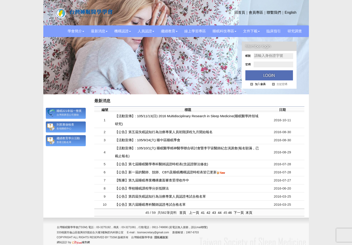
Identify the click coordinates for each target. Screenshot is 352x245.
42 (208, 212)
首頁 (182, 212)
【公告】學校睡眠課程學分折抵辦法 (142, 188)
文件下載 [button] (251, 31)
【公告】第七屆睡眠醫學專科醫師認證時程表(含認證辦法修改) (161, 164)
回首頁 (239, 12)
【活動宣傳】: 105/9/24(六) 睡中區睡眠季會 (147, 140)
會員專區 (256, 12)
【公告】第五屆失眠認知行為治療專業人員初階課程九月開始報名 (164, 132)
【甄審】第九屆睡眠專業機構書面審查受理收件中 (152, 180)
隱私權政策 (161, 237)
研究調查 (295, 31)
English (290, 12)
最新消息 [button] (99, 31)
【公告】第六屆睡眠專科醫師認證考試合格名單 (150, 204)
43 (214, 212)
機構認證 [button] (122, 31)
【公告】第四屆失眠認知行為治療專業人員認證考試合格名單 (160, 196)
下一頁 (239, 212)
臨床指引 (273, 31)
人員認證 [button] (146, 31)
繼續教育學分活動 (68, 138)
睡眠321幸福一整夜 (69, 111)
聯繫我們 (274, 12)
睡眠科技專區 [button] (224, 31)
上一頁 (194, 212)
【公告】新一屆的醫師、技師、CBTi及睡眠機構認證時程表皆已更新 (166, 172)
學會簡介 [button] (76, 31)
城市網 (81, 242)
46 (230, 212)
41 (203, 212)
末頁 (249, 212)
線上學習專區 (195, 31)
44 (220, 212)
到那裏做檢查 (65, 124)
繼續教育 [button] (169, 31)
